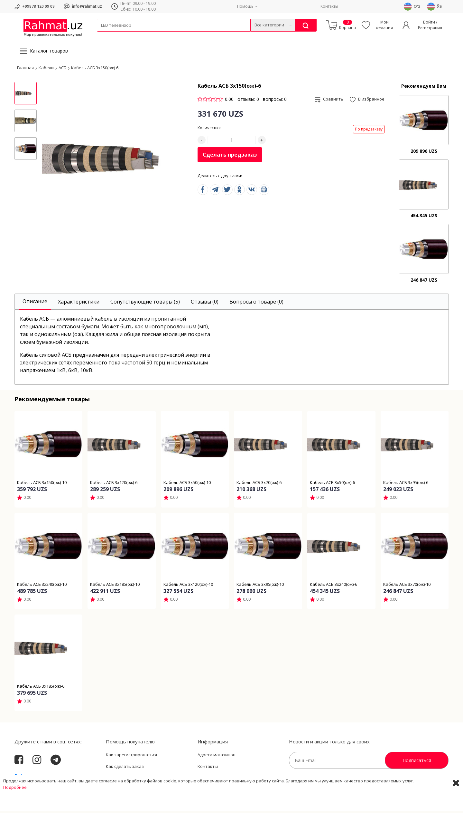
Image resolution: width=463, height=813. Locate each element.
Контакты (329, 6)
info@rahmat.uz (87, 6)
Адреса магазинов (217, 757)
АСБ (62, 69)
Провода (121, 35)
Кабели (104, 35)
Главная (25, 69)
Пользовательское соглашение (138, 779)
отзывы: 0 (248, 101)
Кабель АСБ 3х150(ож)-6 (94, 69)
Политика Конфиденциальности (231, 779)
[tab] (35, 304)
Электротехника (147, 35)
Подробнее (15, 806)
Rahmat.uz (27, 778)
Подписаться (417, 762)
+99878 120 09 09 (38, 6)
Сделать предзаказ (230, 156)
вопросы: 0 (275, 101)
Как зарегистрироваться (131, 757)
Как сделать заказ (125, 768)
